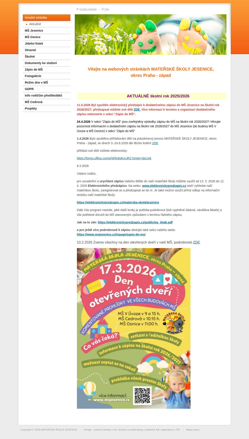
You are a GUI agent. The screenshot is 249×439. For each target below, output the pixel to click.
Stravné (30, 50)
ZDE (155, 143)
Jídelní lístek (34, 43)
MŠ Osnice (33, 37)
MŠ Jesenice (34, 30)
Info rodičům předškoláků (43, 95)
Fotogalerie (33, 76)
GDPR (29, 89)
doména (122, 429)
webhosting (136, 429)
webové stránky (103, 429)
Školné (30, 56)
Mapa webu (192, 429)
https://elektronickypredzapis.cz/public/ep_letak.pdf (135, 222)
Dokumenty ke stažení (41, 63)
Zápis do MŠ (34, 69)
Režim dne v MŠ (36, 82)
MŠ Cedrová (33, 102)
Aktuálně (33, 24)
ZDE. (137, 109)
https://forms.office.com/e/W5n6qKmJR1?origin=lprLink (114, 158)
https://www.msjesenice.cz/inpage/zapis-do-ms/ (111, 234)
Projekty (31, 108)
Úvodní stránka (36, 17)
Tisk (106, 9)
